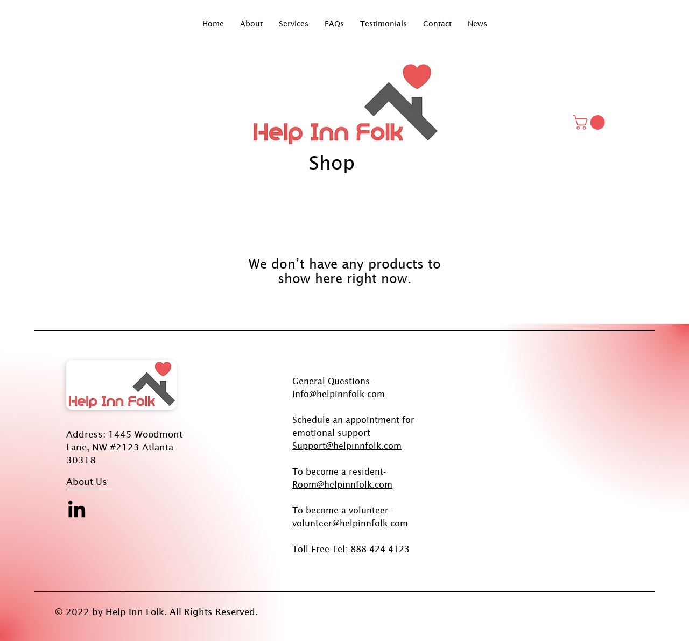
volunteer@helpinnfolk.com (350, 523)
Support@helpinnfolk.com (347, 445)
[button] (590, 122)
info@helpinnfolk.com (338, 394)
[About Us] (106, 482)
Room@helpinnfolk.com (342, 484)
